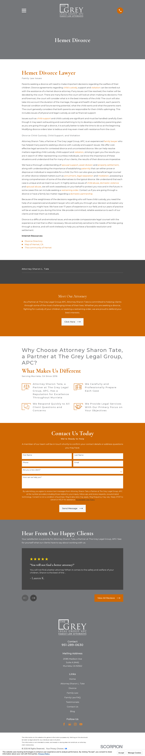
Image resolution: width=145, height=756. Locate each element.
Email (76, 463)
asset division (86, 165)
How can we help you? (32, 477)
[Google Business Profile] (69, 724)
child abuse (93, 183)
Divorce (72, 688)
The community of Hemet (38, 247)
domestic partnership (81, 194)
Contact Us (72, 706)
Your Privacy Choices (56, 749)
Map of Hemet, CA (34, 244)
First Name (27, 455)
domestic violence (109, 183)
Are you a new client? (32, 470)
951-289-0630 (72, 645)
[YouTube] (81, 724)
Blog (72, 711)
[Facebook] (64, 724)
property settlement (108, 165)
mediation (103, 176)
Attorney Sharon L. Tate (73, 683)
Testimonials (72, 702)
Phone (25, 463)
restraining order (70, 190)
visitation (95, 87)
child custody (70, 87)
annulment (70, 176)
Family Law (72, 693)
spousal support (70, 165)
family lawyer (110, 141)
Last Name (79, 455)
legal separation (85, 176)
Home (72, 679)
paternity (85, 168)
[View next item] (34, 598)
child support (44, 118)
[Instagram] (75, 724)
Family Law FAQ (72, 697)
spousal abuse (33, 186)
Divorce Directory (33, 241)
